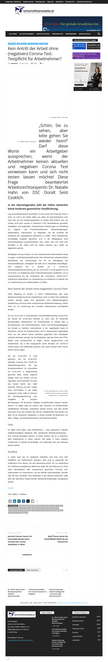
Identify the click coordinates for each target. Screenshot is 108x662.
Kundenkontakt (38, 508)
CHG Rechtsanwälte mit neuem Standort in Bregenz (38, 591)
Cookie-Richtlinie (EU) (84, 2)
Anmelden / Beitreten (13, 2)
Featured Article (78, 629)
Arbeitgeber (30, 506)
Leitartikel (43, 44)
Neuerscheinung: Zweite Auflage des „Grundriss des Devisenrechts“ (57, 592)
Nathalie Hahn (14, 510)
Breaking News (78, 621)
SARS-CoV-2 (35, 510)
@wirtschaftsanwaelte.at (72, 602)
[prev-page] (63, 570)
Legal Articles (32, 44)
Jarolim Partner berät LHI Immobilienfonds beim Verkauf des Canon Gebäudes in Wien (20, 540)
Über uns (50, 2)
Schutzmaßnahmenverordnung (51, 510)
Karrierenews (70, 34)
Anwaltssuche (28, 2)
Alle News (13, 34)
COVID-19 (59, 506)
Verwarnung (23, 513)
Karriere (75, 632)
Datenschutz (70, 2)
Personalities (40, 2)
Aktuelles (15, 39)
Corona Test (51, 506)
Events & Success (43, 34)
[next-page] (66, 570)
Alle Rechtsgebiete (26, 34)
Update (11, 488)
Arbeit (22, 506)
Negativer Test (25, 510)
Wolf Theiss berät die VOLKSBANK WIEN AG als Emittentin (56, 539)
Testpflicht (12, 513)
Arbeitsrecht (21, 44)
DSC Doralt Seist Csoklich (17, 508)
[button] (98, 34)
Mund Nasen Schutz (51, 508)
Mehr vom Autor (32, 570)
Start (9, 39)
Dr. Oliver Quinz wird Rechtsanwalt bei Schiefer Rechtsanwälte (16, 592)
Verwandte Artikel (16, 570)
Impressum (59, 2)
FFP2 (29, 508)
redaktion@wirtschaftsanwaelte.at (20, 640)
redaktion (14, 63)
